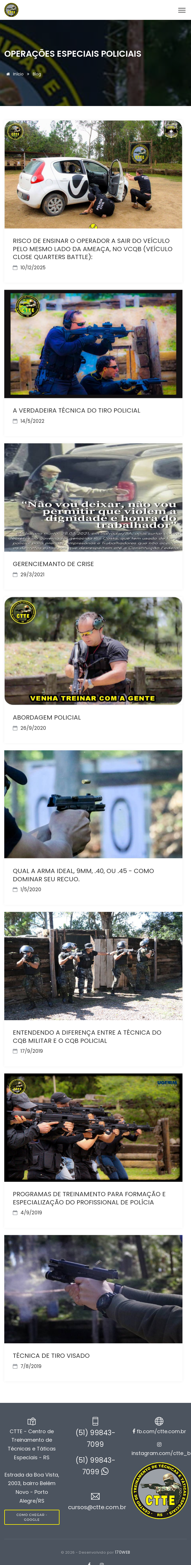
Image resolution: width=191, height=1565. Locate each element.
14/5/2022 (28, 420)
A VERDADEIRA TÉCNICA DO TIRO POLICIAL (76, 410)
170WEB (122, 1552)
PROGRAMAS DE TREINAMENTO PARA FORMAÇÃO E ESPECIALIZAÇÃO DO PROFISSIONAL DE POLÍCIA (89, 1195)
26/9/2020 (29, 726)
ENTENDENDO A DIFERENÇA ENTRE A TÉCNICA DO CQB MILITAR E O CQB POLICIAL (87, 1034)
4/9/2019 (27, 1210)
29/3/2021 (28, 573)
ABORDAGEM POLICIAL (47, 716)
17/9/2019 (28, 1049)
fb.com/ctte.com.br (159, 1431)
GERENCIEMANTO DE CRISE (53, 563)
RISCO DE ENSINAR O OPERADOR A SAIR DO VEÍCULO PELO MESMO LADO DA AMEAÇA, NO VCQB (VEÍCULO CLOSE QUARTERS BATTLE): (92, 248)
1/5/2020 (27, 888)
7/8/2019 (27, 1363)
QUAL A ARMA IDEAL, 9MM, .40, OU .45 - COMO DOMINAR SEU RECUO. (83, 873)
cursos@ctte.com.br (97, 1507)
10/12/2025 (29, 267)
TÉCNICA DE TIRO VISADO (51, 1353)
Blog (37, 74)
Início (14, 74)
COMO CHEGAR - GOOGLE (32, 1517)
